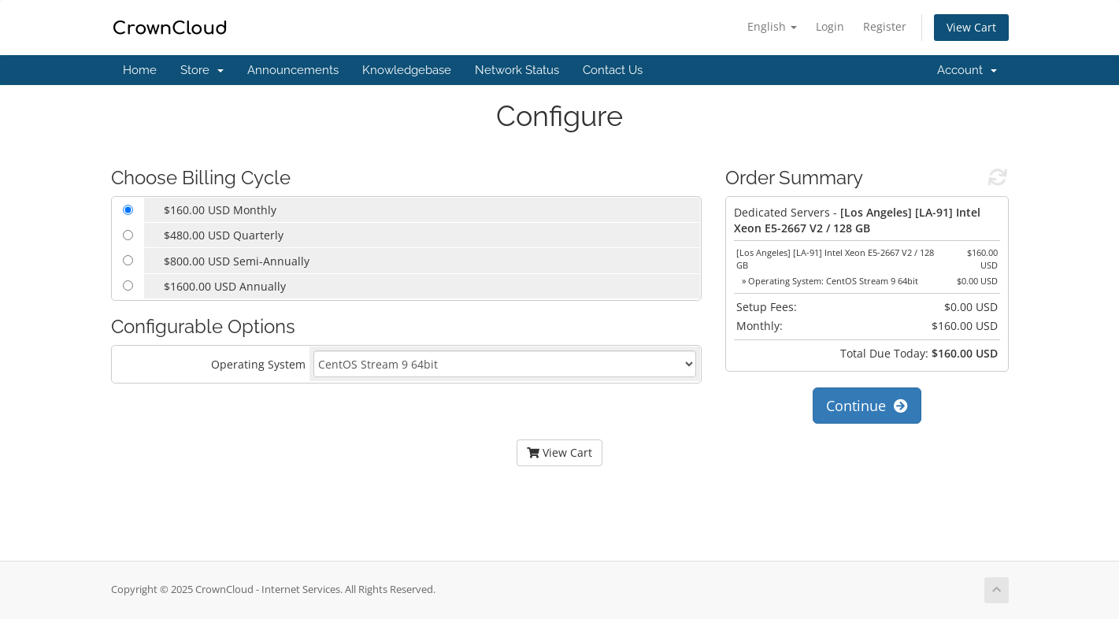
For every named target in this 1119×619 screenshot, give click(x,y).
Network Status (517, 70)
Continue (867, 405)
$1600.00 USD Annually (225, 286)
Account (967, 70)
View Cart (971, 27)
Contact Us (613, 70)
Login (830, 26)
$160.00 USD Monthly (220, 209)
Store (202, 70)
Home (140, 70)
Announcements (293, 70)
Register (884, 26)
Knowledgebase (406, 70)
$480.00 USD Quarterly (223, 235)
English (772, 26)
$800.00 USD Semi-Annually (236, 261)
